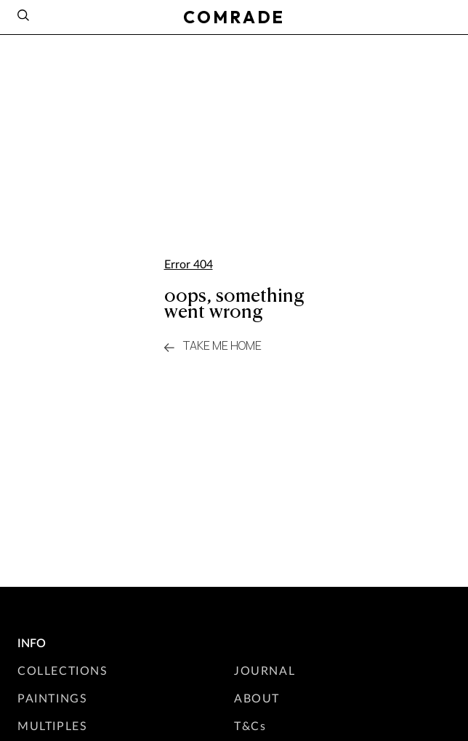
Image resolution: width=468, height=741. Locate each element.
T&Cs (250, 725)
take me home (213, 345)
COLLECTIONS (62, 670)
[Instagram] (445, 15)
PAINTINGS (52, 697)
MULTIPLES (52, 725)
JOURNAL (264, 670)
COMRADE (234, 16)
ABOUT (257, 697)
